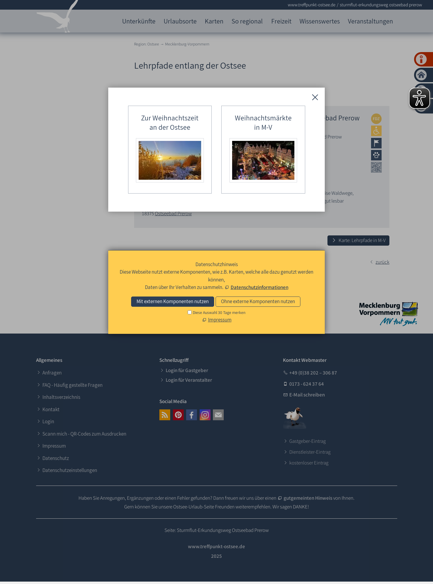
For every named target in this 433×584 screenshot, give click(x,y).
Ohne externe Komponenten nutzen (258, 301)
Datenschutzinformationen (259, 287)
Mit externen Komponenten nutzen (173, 301)
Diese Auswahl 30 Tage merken (219, 312)
